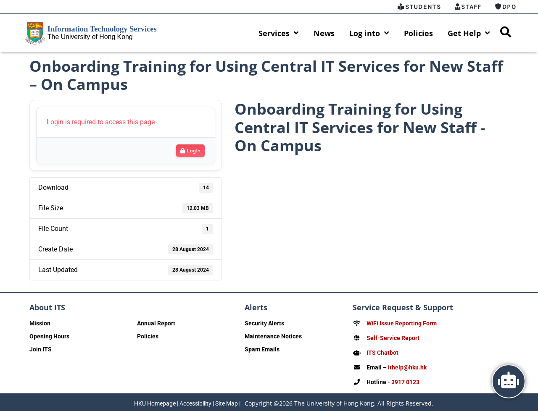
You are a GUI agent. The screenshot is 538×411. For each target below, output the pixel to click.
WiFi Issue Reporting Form (402, 323)
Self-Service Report (393, 337)
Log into (369, 33)
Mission (39, 323)
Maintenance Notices (273, 336)
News (324, 33)
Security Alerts (264, 323)
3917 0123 (405, 380)
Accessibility (195, 401)
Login (190, 151)
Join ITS (40, 349)
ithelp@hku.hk (407, 366)
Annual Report (156, 323)
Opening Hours (49, 336)
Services (278, 33)
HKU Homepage (155, 401)
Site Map (226, 401)
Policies (418, 33)
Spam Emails (262, 349)
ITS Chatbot (382, 351)
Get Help (469, 33)
